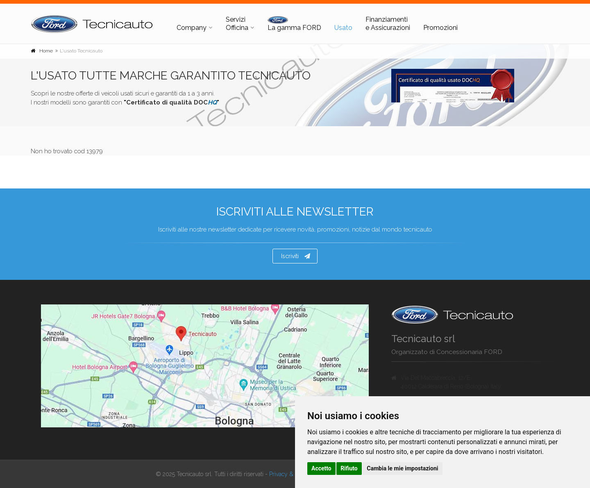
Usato (343, 28)
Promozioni (440, 28)
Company (191, 28)
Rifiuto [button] (349, 468)
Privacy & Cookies (291, 474)
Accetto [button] (321, 468)
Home (46, 51)
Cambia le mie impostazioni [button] (402, 468)
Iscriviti (295, 256)
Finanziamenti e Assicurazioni (387, 24)
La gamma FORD (294, 24)
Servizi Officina (237, 24)
